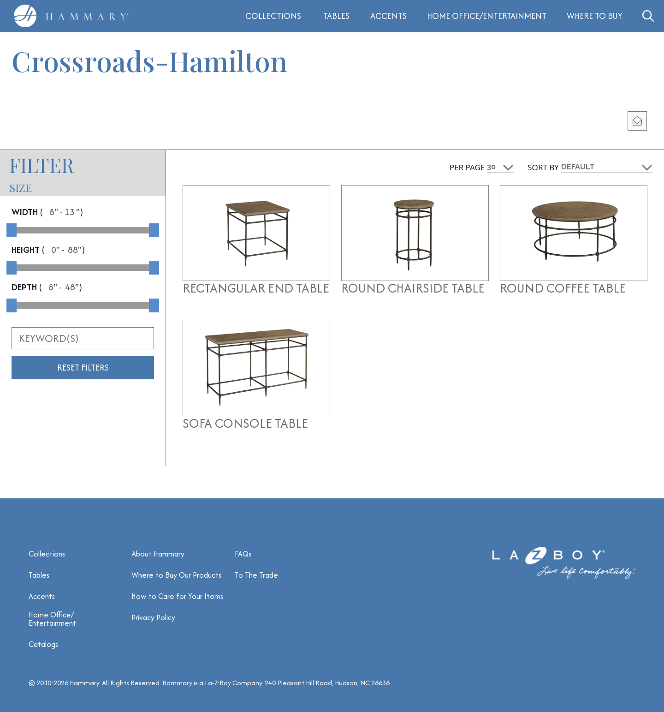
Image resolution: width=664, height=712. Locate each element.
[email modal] (637, 121)
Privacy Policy (153, 617)
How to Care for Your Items (177, 596)
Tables (336, 16)
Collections (47, 554)
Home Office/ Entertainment (52, 618)
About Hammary (157, 554)
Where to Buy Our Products (176, 575)
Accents (388, 16)
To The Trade (256, 575)
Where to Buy (594, 16)
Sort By (543, 167)
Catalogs (43, 644)
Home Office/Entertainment (486, 16)
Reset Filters (83, 367)
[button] (648, 16)
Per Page (467, 167)
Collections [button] (273, 16)
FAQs (243, 554)
